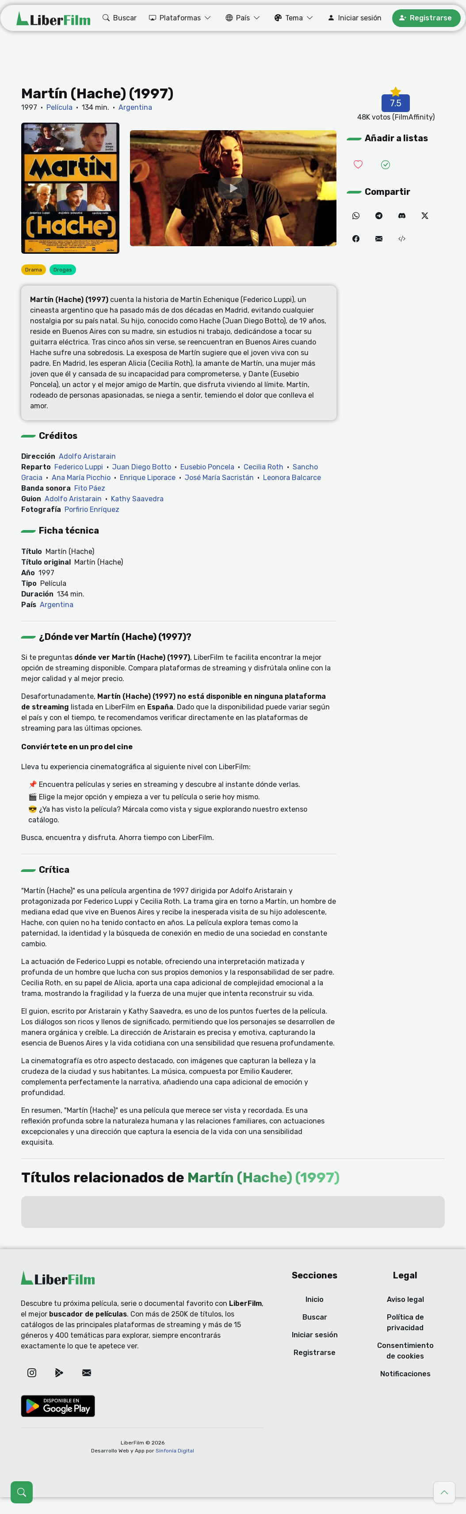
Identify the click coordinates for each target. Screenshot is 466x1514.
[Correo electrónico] (379, 239)
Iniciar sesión (315, 1335)
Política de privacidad (405, 1322)
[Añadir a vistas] (385, 165)
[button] (118, 18)
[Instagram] (32, 1373)
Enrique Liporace (148, 477)
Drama (33, 270)
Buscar (314, 1317)
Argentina (135, 107)
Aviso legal (405, 1299)
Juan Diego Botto (141, 467)
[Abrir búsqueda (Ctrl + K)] (22, 1492)
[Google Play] (59, 1373)
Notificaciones (405, 1374)
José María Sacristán (219, 477)
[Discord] (402, 216)
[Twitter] (425, 216)
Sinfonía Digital (175, 1451)
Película (59, 107)
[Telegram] (379, 216)
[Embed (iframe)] (402, 239)
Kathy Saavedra (137, 499)
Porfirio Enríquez (92, 509)
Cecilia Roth (263, 467)
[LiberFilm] (53, 18)
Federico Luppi (78, 467)
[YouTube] (233, 188)
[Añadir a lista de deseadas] (358, 165)
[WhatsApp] (356, 216)
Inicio (315, 1299)
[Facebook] (356, 239)
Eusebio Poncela (207, 467)
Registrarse (315, 1352)
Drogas (62, 270)
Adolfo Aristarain (87, 456)
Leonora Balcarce (292, 477)
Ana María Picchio (81, 477)
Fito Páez (89, 488)
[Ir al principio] (444, 1492)
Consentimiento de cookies (405, 1350)
